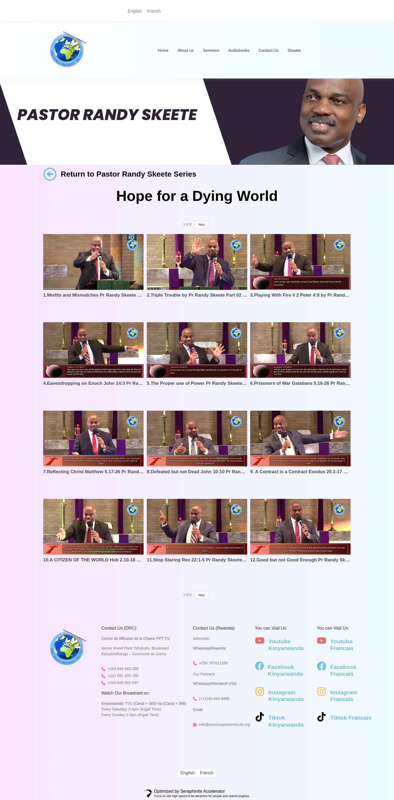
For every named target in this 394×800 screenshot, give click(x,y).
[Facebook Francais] (321, 666)
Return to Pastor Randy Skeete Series (128, 174)
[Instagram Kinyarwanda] (259, 692)
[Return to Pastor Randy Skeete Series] (50, 175)
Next (201, 595)
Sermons (211, 50)
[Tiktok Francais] (321, 717)
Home (163, 50)
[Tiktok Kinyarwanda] (259, 717)
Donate (294, 50)
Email (197, 710)
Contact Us (268, 50)
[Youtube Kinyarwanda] (259, 641)
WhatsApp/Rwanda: (209, 648)
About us (185, 50)
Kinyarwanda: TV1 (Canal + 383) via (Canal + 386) (143, 703)
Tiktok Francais (351, 718)
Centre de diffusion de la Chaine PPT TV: (136, 638)
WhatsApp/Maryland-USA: (215, 683)
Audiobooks (238, 50)
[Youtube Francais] (321, 641)
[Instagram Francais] (321, 692)
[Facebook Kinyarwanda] (259, 666)
